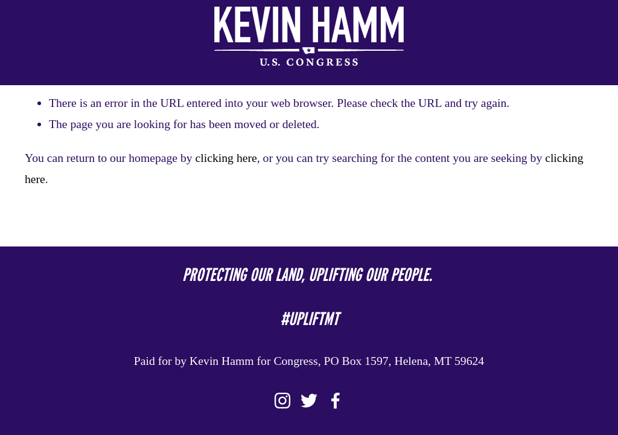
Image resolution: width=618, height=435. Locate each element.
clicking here (226, 157)
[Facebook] (335, 400)
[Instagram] (282, 400)
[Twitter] (309, 400)
